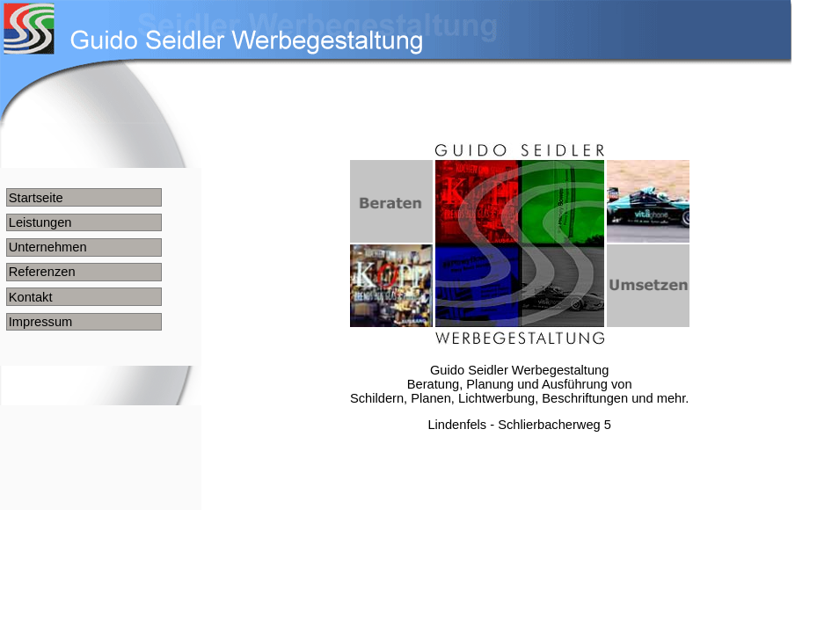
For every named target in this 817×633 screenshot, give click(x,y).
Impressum (40, 322)
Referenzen (42, 272)
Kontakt (31, 297)
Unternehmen (48, 247)
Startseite (36, 198)
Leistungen (40, 222)
